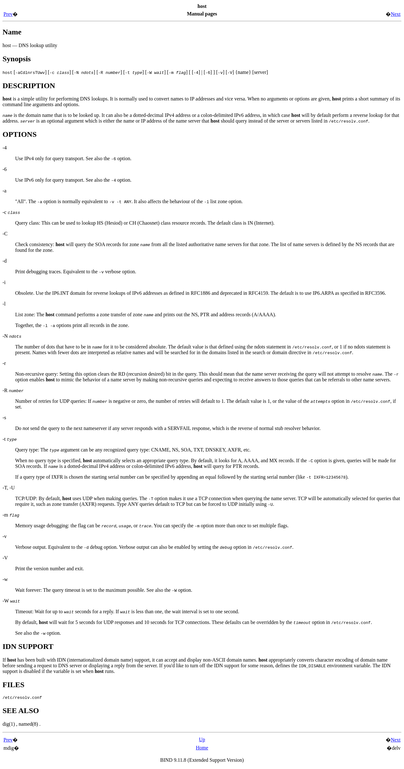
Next (396, 14)
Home (202, 748)
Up (202, 740)
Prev (8, 14)
